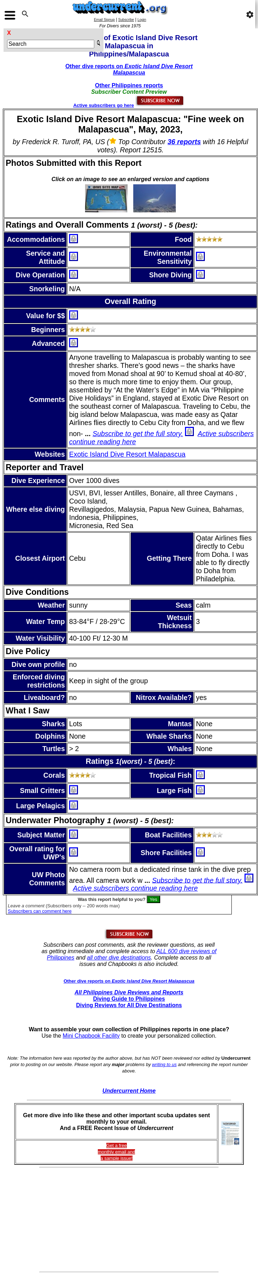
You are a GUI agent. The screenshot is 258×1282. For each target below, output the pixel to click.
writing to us (164, 1064)
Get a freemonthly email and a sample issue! (116, 1152)
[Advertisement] (129, 1220)
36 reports (184, 142)
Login (142, 20)
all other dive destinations (119, 958)
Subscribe (126, 20)
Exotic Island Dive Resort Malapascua (127, 454)
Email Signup (104, 20)
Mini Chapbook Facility (91, 1036)
